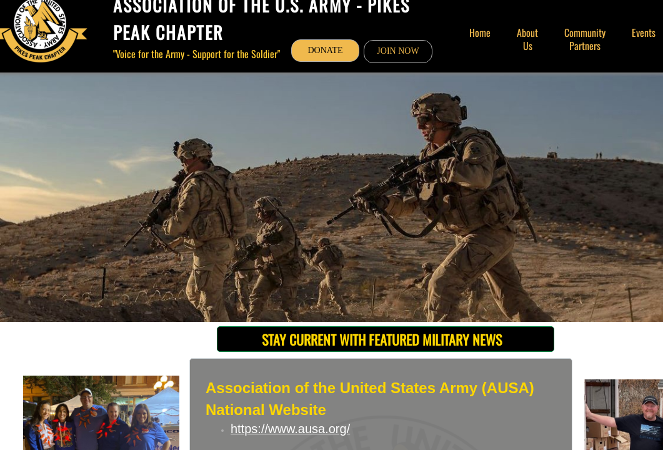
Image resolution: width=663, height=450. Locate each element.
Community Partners (585, 39)
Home (480, 32)
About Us (527, 39)
